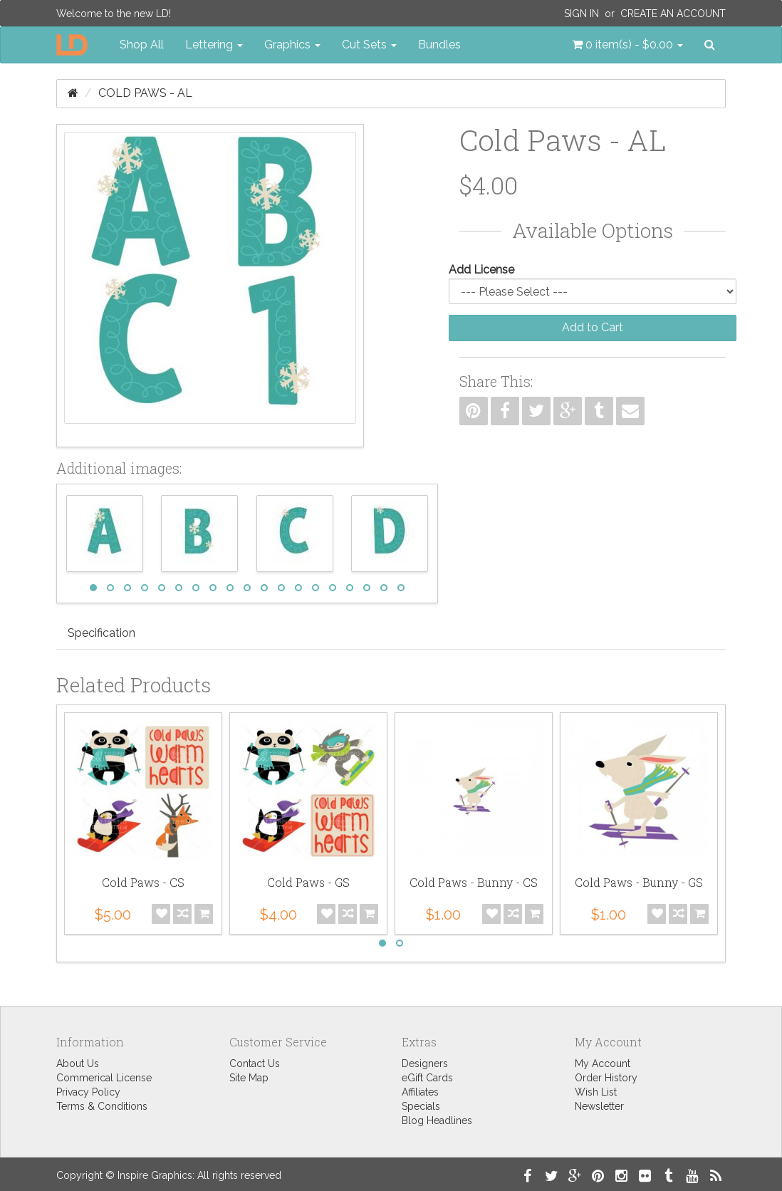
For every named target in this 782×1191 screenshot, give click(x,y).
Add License (481, 269)
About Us (77, 1063)
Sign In (581, 13)
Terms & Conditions (101, 1106)
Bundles (439, 44)
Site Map (249, 1077)
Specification (101, 633)
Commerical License (104, 1077)
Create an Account (673, 13)
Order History (606, 1077)
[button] (627, 45)
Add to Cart (592, 327)
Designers (425, 1063)
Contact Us (254, 1063)
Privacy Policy (88, 1092)
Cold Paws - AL (145, 93)
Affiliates (420, 1092)
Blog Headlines (437, 1120)
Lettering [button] (214, 44)
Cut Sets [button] (369, 44)
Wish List (596, 1092)
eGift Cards (427, 1077)
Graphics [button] (292, 44)
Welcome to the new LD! (113, 13)
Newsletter (599, 1106)
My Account (602, 1063)
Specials (421, 1106)
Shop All (142, 44)
